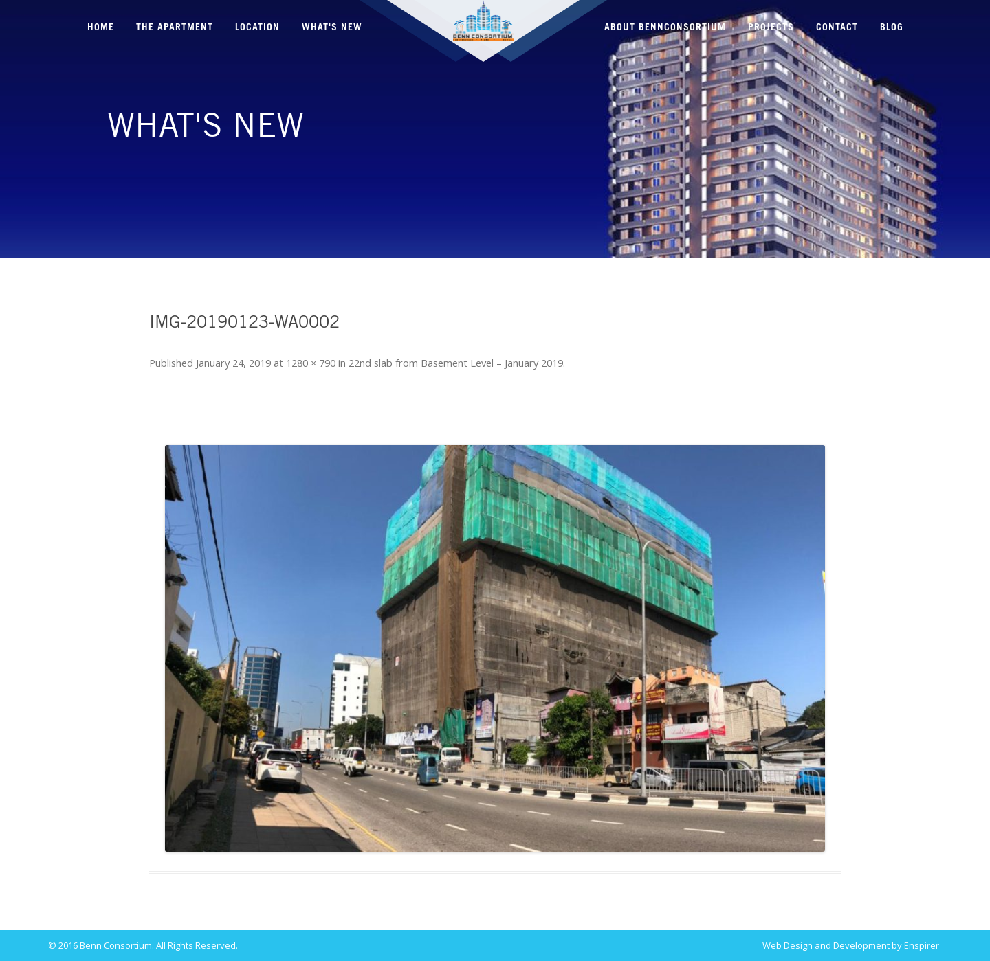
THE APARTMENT (174, 27)
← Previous (187, 403)
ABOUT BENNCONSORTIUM (665, 27)
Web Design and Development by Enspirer (850, 945)
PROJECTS (771, 27)
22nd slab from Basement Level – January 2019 (456, 363)
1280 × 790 (311, 363)
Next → (812, 403)
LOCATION (257, 27)
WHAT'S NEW (332, 27)
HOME (100, 27)
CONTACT (837, 27)
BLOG (891, 27)
